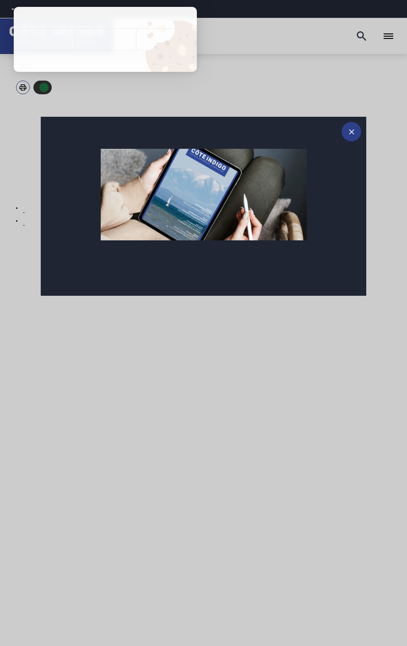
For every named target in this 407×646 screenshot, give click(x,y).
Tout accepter (44, 39)
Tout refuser (105, 39)
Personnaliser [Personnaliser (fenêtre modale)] (166, 39)
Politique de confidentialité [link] (105, 61)
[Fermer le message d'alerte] (351, 131)
